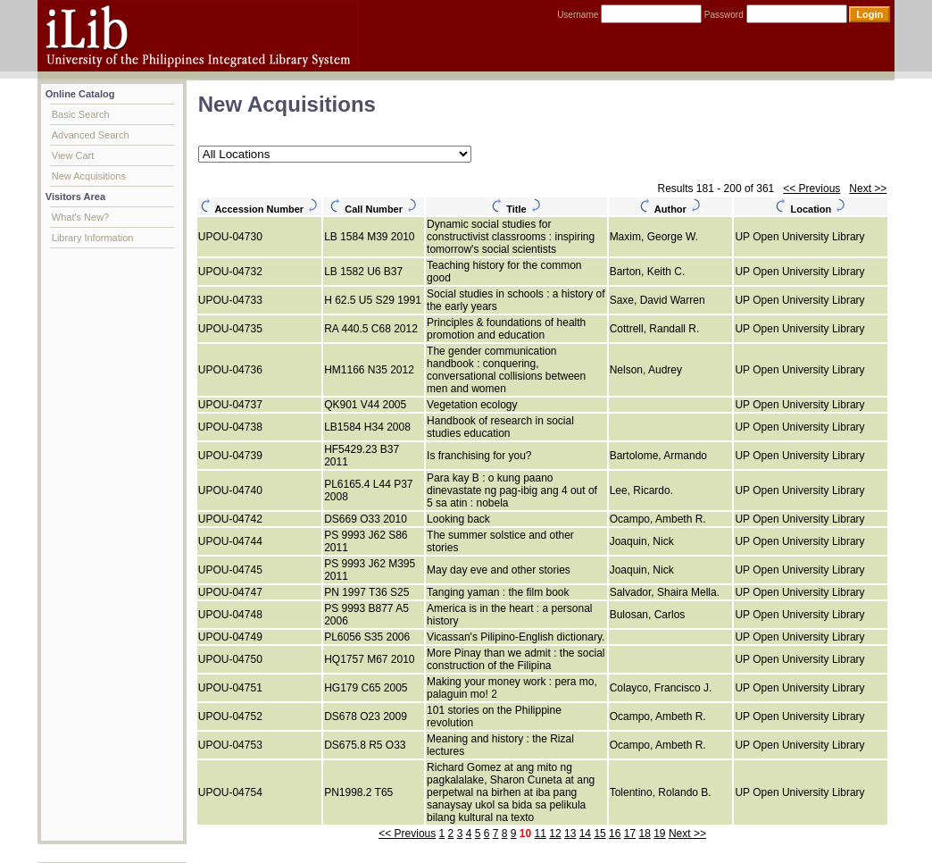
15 (599, 833)
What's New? (80, 217)
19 (659, 833)
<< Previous (811, 188)
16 (614, 833)
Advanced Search (90, 135)
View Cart (73, 155)
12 (555, 833)
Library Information (93, 237)
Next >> (867, 188)
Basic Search (81, 114)
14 (585, 833)
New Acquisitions (89, 176)
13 (570, 833)
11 (540, 833)
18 (644, 833)
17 (630, 833)
